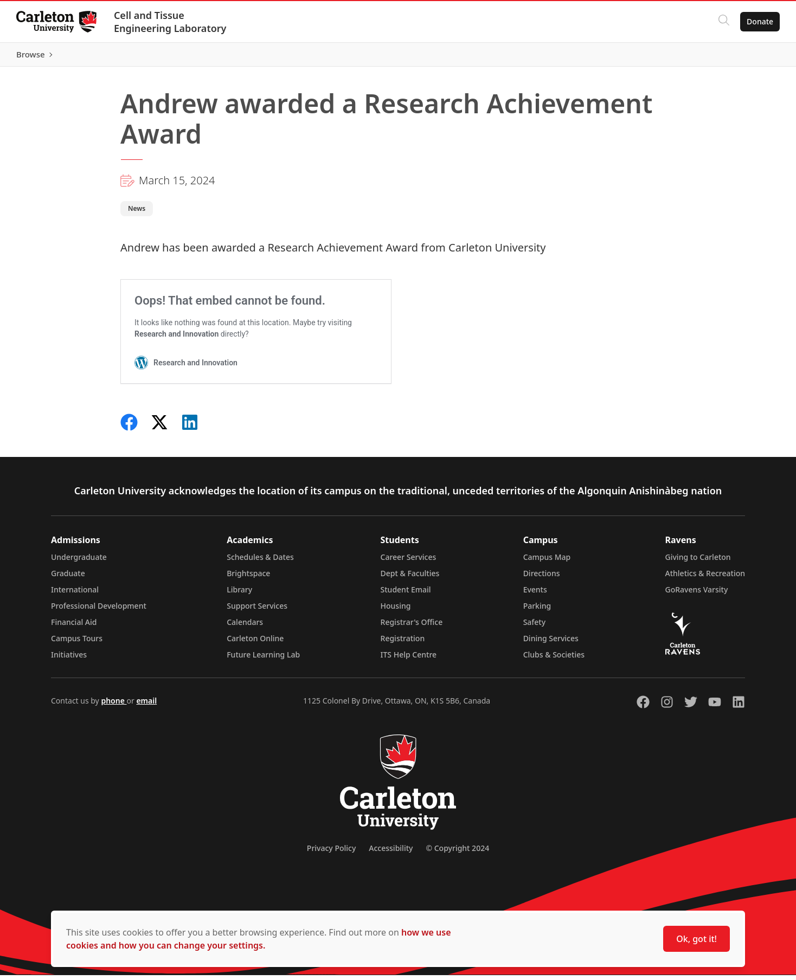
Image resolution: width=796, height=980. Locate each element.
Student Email (406, 594)
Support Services (257, 610)
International (75, 594)
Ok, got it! (696, 939)
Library (239, 594)
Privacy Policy (331, 853)
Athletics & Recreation (705, 578)
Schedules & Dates (260, 562)
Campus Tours (76, 643)
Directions (541, 578)
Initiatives (69, 659)
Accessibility (391, 853)
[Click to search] (722, 21)
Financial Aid (74, 627)
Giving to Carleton (698, 562)
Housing (396, 610)
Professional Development (98, 610)
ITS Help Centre (409, 659)
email (146, 705)
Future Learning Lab (263, 659)
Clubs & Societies (554, 659)
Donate (759, 21)
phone (113, 705)
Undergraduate (79, 562)
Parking (537, 610)
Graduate (68, 578)
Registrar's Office (412, 627)
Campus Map (547, 562)
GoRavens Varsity (696, 594)
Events (535, 594)
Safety (534, 627)
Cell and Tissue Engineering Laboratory (171, 22)
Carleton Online (255, 643)
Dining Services (551, 643)
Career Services (408, 562)
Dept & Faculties (410, 578)
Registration (403, 643)
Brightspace (248, 578)
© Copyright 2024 (457, 853)
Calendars (245, 627)
